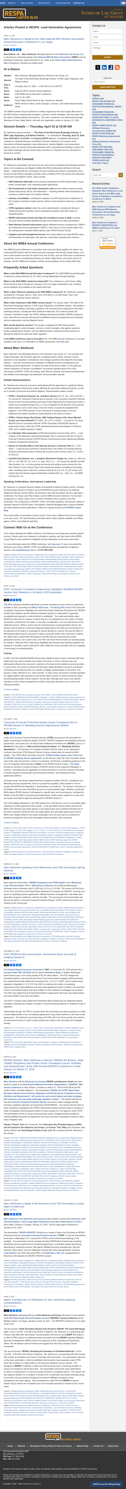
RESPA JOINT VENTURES (70, 562)
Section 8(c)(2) (42, 1412)
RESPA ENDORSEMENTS (50, 562)
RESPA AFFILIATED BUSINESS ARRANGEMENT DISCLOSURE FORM (47, 559)
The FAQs (74, 764)
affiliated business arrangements (22, 555)
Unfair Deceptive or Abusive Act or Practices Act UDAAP (63, 709)
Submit (107, 57)
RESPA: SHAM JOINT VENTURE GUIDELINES (58, 1174)
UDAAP (74, 1412)
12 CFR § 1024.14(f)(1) (50, 828)
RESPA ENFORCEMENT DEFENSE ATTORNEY (50, 1162)
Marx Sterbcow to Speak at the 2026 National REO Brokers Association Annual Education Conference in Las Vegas (105, 221)
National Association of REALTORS (31, 557)
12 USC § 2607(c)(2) (53, 830)
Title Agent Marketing (28, 941)
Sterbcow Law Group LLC (32, 1484)
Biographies (49, 3)
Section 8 (45, 854)
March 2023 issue (40, 607)
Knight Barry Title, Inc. (54, 1253)
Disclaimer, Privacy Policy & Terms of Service (54, 1444)
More (120, 3)
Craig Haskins (10, 1253)
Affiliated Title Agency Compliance (71, 1183)
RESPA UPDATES (28, 1232)
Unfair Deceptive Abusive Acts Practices (65, 1190)
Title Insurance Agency (61, 1287)
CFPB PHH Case (24, 1185)
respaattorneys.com (25, 550)
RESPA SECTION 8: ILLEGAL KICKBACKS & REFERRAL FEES (34, 704)
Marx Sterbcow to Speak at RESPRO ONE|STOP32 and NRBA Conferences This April (106, 235)
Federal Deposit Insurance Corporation (26, 970)
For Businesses (68, 3)
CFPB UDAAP (60, 1140)
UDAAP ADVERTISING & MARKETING (45, 847)
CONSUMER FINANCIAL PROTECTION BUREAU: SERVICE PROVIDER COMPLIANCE (42, 1152)
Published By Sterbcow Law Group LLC (102, 13)
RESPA (18, 559)
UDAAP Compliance (34, 574)
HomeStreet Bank (53, 972)
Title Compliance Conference (24, 931)
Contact (86, 3)
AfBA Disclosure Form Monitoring (61, 1181)
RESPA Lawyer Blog (20, 14)
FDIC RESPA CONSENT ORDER (66, 1028)
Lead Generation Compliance (52, 852)
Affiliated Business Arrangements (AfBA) (49, 555)
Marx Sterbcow (11, 1082)
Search (121, 185)
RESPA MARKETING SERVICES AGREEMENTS (37, 1398)
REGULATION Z (9, 559)
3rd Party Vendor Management (20, 1181)
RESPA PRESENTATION (24, 922)
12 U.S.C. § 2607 (39, 830)
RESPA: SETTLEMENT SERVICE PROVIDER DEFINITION (46, 569)
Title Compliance (58, 854)
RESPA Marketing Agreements (14, 564)
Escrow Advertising (10, 1188)
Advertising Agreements (18, 852)
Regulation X (79, 557)
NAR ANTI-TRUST (70, 555)
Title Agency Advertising (12, 941)
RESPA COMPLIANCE (12, 700)
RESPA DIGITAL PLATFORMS (31, 700)
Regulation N (64, 1410)
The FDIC (8, 605)
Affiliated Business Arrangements (38, 936)
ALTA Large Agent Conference (36, 1222)
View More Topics (99, 173)
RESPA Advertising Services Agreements (70, 697)
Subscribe (107, 78)
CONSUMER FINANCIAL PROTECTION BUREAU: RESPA (32, 835)
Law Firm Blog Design (111, 1484)
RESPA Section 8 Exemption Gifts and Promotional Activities (43, 702)
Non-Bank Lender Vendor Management (71, 939)
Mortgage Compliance (70, 852)
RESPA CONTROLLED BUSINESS (28, 562)
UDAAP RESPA (47, 574)
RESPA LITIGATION (20, 1164)
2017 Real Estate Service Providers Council (29, 1318)
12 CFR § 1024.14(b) (18, 828)
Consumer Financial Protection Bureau (29, 1102)
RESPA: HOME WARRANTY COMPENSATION (60, 566)
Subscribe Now (107, 87)
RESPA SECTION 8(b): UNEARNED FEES (27, 927)
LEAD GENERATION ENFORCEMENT (25, 697)
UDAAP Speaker (42, 1190)
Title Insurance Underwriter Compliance (53, 941)
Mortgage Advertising (11, 1045)
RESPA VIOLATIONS (35, 566)
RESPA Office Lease (11, 1287)
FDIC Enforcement (16, 1042)
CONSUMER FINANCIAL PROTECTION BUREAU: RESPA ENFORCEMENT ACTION (34, 912)
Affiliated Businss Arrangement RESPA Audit (23, 910)
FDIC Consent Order (46, 1028)
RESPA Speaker (24, 1287)
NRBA (72, 557)
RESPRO (25, 571)
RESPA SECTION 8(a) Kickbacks (70, 704)
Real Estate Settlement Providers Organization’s (45, 1084)
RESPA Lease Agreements (73, 1045)
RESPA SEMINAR (43, 564)
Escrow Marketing (24, 1188)
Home (5, 3)
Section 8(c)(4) (53, 1412)
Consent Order (10, 972)
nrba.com (64, 342)
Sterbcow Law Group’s (35, 1082)
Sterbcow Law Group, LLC (71, 54)
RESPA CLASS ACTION (41, 1159)
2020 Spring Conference (43, 885)
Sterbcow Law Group (33, 1219)
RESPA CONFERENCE (23, 1162)
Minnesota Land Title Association (28, 939)
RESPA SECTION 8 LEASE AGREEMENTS (31, 1035)
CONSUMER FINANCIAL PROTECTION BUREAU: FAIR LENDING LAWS (37, 1147)
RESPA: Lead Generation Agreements (53, 707)
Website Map (77, 1444)
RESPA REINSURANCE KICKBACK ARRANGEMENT (53, 922)
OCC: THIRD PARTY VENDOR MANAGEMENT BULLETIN (37, 915)
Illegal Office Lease (30, 1042)
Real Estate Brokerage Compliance (46, 1410)
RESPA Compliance (43, 1045)
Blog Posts (100, 1444)
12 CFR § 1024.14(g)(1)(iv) (69, 828)
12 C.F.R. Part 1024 (18, 1028)
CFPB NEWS (50, 1140)
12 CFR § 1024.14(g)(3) (24, 830)
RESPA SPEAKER (56, 564)
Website (17, 3)
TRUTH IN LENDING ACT (60, 571)
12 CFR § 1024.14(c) (34, 828)
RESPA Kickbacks (57, 1045)
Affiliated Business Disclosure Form (32, 1140)
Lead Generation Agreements (41, 1188)
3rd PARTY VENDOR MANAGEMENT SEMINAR (28, 1138)
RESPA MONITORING (71, 700)
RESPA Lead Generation (54, 1284)
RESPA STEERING (71, 564)
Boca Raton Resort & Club (68, 1222)
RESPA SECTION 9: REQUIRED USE (56, 927)
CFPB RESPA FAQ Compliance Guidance (26, 695)
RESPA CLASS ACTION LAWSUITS (63, 1159)
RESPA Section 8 (10, 1047)
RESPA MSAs (31, 564)
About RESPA (32, 3)
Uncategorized (39, 1277)
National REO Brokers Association (57, 557)
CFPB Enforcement (34, 852)
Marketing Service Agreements (70, 1042)
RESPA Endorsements (33, 854)
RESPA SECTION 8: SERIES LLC (47, 1169)
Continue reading (11, 689)
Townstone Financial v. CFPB (40, 571)
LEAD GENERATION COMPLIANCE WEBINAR (32, 1155)
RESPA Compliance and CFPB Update (47, 883)
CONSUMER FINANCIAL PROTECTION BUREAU (29, 833)
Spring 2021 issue (62, 607)
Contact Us (89, 1444)
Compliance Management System (43, 1185)
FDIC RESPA (46, 695)
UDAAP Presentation (27, 1190)
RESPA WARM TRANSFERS (28, 707)
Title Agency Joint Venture (40, 1287)
